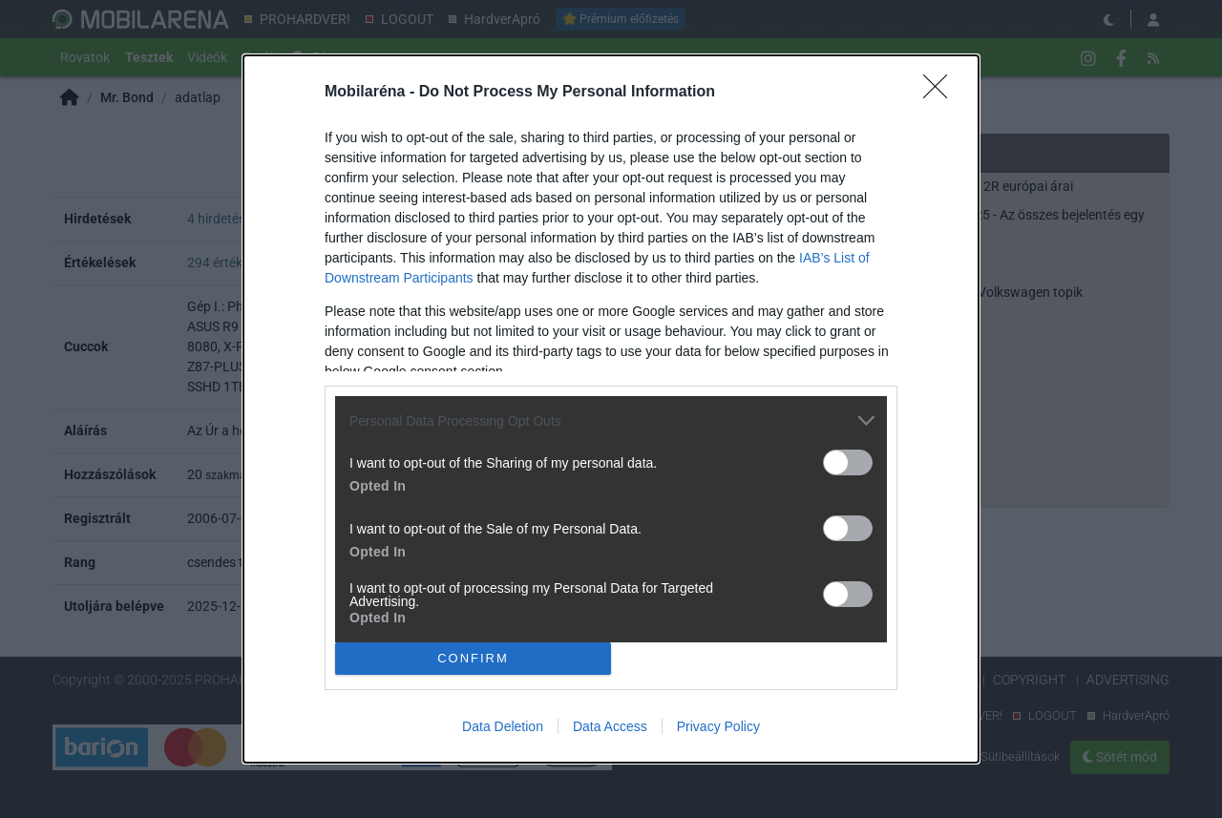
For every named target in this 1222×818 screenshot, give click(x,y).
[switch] (848, 462)
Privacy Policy (718, 726)
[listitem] (611, 420)
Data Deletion (502, 726)
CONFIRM (473, 657)
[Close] (941, 92)
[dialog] (611, 408)
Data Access (610, 726)
